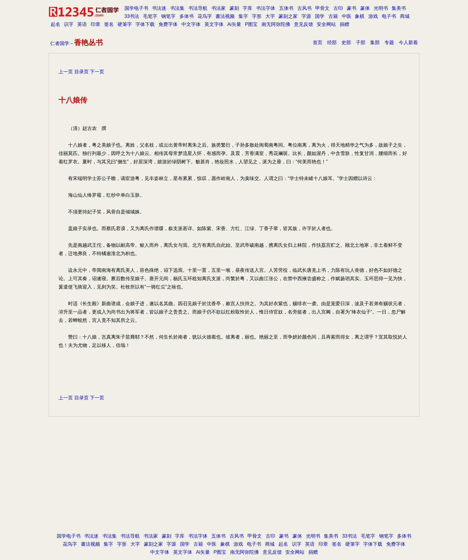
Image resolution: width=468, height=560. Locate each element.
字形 (256, 16)
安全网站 (326, 24)
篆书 (351, 8)
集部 (375, 42)
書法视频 (225, 16)
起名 (55, 24)
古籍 (333, 16)
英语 (82, 24)
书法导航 (197, 8)
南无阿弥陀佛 (275, 24)
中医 (346, 16)
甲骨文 (322, 8)
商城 (405, 16)
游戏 (373, 16)
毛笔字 (150, 16)
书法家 (218, 8)
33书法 (131, 16)
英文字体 (214, 24)
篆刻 (234, 8)
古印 (338, 8)
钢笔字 (168, 16)
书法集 (177, 8)
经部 (332, 42)
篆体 (365, 8)
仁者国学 (59, 43)
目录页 (81, 71)
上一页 (66, 71)
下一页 (97, 71)
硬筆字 (125, 24)
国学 (319, 16)
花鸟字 (205, 16)
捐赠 (344, 24)
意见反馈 (303, 24)
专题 (389, 42)
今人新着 (408, 42)
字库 (247, 8)
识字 (68, 24)
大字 (270, 16)
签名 (109, 24)
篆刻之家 (288, 16)
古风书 (304, 8)
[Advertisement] (234, 484)
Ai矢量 (234, 24)
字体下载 (145, 24)
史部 (346, 42)
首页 (317, 42)
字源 (306, 16)
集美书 (399, 8)
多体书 (186, 16)
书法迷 (159, 8)
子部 (360, 42)
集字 (243, 16)
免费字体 (168, 24)
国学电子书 (136, 8)
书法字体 (265, 8)
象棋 (359, 16)
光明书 (381, 8)
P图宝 (251, 24)
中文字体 (191, 24)
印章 (95, 24)
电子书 (389, 16)
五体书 (286, 8)
